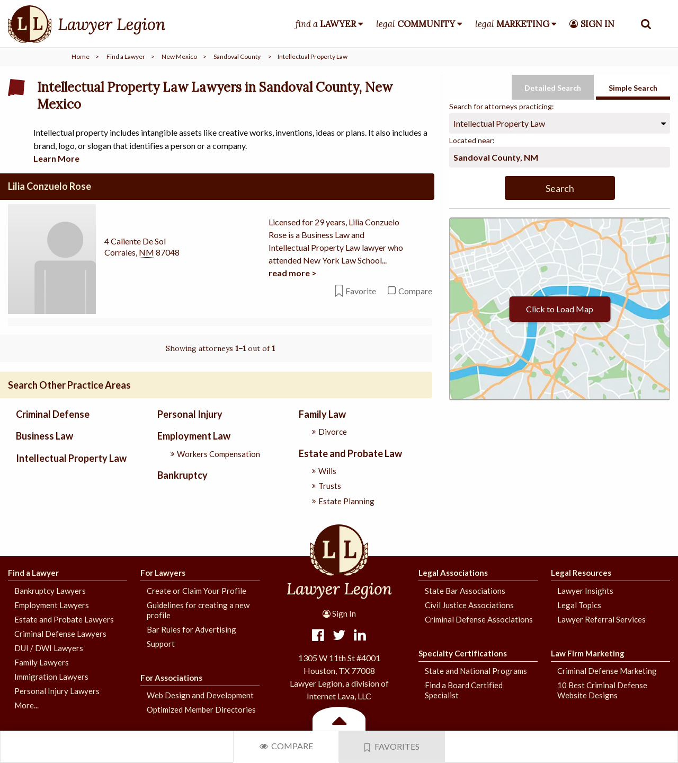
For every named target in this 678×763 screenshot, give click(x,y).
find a (326, 24)
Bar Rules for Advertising (191, 629)
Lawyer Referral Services (601, 619)
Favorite (355, 291)
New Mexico (179, 56)
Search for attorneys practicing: (501, 106)
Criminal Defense (53, 414)
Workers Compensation (218, 453)
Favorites (392, 746)
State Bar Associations (465, 590)
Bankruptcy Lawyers (50, 590)
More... (26, 704)
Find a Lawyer (125, 56)
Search (560, 188)
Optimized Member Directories (201, 709)
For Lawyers (162, 572)
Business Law (44, 436)
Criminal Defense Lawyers (60, 633)
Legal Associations (453, 572)
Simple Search (633, 87)
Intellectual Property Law (71, 457)
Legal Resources (581, 572)
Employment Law (193, 436)
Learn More (56, 158)
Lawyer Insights (585, 590)
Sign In (339, 613)
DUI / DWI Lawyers (48, 647)
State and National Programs (476, 671)
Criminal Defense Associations (479, 619)
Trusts (329, 485)
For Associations (171, 677)
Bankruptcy (182, 475)
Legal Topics (579, 604)
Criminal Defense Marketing (607, 671)
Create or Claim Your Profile (196, 590)
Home (81, 56)
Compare (286, 746)
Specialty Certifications (462, 652)
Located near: (472, 140)
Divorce (332, 431)
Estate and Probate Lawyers (64, 619)
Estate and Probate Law (350, 453)
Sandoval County (237, 56)
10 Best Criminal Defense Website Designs (602, 690)
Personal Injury (189, 414)
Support (161, 643)
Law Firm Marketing (588, 652)
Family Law (322, 414)
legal (415, 24)
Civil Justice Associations (469, 604)
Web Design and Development (200, 695)
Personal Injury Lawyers (57, 690)
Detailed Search (552, 87)
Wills (327, 471)
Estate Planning (346, 500)
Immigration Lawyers (51, 676)
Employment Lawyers (51, 604)
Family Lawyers (41, 661)
